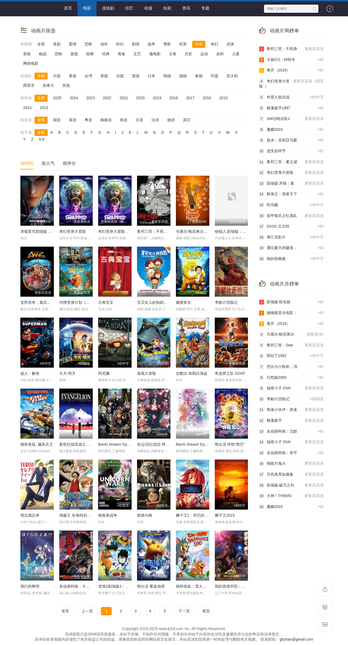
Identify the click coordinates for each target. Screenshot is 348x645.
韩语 (124, 120)
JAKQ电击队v (291, 119)
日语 (139, 120)
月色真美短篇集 (291, 474)
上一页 (87, 611)
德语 (171, 120)
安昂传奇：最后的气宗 (39, 302)
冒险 (27, 54)
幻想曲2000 (291, 377)
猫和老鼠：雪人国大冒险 (197, 586)
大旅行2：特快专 (291, 60)
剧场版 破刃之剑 (291, 485)
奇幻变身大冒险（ (291, 84)
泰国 (199, 76)
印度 (214, 76)
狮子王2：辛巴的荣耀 (194, 515)
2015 (223, 98)
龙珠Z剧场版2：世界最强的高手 (125, 586)
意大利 (232, 76)
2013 (44, 108)
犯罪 (183, 44)
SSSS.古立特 (291, 226)
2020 (140, 98)
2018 (173, 98)
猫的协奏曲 (291, 259)
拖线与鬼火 (291, 463)
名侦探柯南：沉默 (291, 431)
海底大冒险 (146, 373)
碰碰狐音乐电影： (291, 313)
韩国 (167, 76)
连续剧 (108, 8)
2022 (107, 98)
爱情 (72, 44)
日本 (151, 76)
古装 (172, 54)
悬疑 (74, 54)
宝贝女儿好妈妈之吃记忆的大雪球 (165, 302)
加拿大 (48, 85)
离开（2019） (291, 70)
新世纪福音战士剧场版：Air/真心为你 (90, 444)
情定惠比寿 (29, 515)
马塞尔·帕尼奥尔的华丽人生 (199, 231)
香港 (72, 76)
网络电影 (30, 63)
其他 (66, 85)
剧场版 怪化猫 (291, 302)
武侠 (230, 44)
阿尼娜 (104, 373)
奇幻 (214, 44)
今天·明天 (67, 373)
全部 (41, 44)
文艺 (137, 54)
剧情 (135, 44)
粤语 (88, 120)
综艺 (129, 8)
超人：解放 (29, 373)
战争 (151, 44)
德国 (183, 76)
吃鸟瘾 (291, 205)
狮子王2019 (225, 515)
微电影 (155, 54)
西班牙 (29, 85)
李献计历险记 (226, 302)
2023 (90, 98)
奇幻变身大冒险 (72, 231)
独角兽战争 (107, 515)
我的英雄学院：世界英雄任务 (239, 586)
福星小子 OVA (291, 388)
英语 (72, 120)
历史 (188, 54)
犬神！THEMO (291, 496)
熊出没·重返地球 (151, 586)
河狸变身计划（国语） (78, 302)
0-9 (41, 139)
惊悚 (90, 54)
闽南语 (106, 120)
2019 (157, 98)
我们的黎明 (29, 586)
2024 (74, 98)
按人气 (48, 163)
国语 (57, 120)
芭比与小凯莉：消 (291, 367)
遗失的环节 (291, 151)
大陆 (57, 76)
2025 (57, 98)
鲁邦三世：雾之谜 (291, 162)
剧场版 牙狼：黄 (291, 183)
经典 (106, 54)
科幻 (120, 44)
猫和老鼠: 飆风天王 (36, 444)
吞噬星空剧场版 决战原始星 (43, 231)
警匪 (167, 44)
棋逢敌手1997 (291, 108)
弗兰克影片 (291, 237)
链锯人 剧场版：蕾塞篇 (234, 231)
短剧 (167, 8)
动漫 (148, 8)
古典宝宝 (105, 302)
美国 (104, 76)
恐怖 (88, 44)
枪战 (42, 54)
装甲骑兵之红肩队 (291, 216)
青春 (121, 54)
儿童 (236, 54)
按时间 (26, 163)
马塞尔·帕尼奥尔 (291, 334)
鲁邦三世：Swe (291, 345)
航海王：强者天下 (291, 194)
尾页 (206, 611)
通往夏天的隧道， (291, 248)
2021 (124, 98)
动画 (199, 44)
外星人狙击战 (291, 97)
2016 (207, 98)
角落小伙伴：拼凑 (291, 410)
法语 (155, 120)
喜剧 (57, 44)
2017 (190, 98)
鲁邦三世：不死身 (291, 49)
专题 (205, 8)
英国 (135, 76)
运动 (204, 54)
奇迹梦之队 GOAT (230, 373)
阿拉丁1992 (291, 356)
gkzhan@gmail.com (296, 639)
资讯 (186, 8)
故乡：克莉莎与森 (291, 140)
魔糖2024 (291, 129)
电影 (87, 8)
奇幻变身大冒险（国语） (119, 231)
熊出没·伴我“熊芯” (230, 444)
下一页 (184, 611)
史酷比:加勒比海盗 (191, 373)
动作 (104, 44)
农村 (220, 54)
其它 (187, 120)
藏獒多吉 (183, 302)
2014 (27, 108)
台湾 (88, 76)
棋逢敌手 (291, 420)
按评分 (69, 163)
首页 (68, 8)
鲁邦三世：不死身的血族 (158, 231)
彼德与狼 (144, 515)
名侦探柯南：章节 (291, 453)
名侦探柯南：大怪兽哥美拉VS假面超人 (92, 586)
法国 (120, 76)
